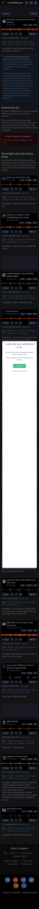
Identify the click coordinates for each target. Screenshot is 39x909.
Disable (19, 366)
